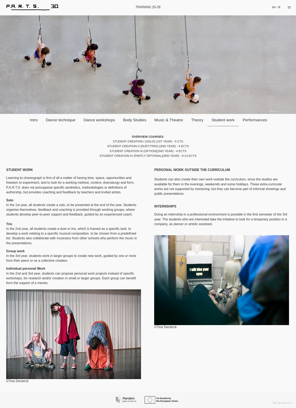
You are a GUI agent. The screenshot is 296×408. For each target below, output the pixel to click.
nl (279, 7)
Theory (197, 120)
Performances (255, 120)
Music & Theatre (168, 120)
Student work (223, 120)
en (274, 7)
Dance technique (60, 120)
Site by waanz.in (282, 402)
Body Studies (134, 120)
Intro (34, 120)
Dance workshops (99, 120)
